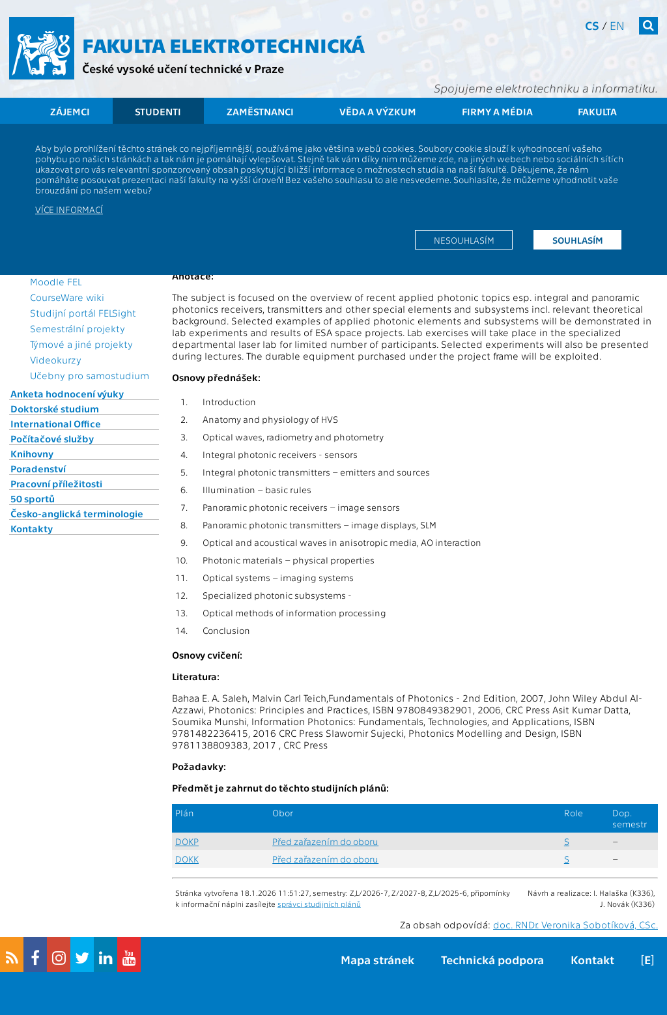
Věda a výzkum (377, 111)
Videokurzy (55, 359)
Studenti (158, 111)
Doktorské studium (54, 408)
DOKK (187, 859)
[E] (647, 959)
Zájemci (70, 111)
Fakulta (597, 111)
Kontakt (592, 959)
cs (592, 25)
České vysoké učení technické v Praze (183, 68)
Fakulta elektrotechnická (223, 44)
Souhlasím (577, 240)
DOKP (187, 841)
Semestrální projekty (77, 328)
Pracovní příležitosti (56, 483)
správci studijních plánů (319, 903)
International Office (55, 423)
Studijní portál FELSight (83, 313)
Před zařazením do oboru (325, 841)
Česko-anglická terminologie (76, 513)
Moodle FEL (55, 281)
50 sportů (32, 498)
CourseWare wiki (67, 297)
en (617, 25)
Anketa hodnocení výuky (67, 393)
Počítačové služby (52, 438)
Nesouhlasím (464, 240)
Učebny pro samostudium (89, 375)
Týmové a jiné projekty (81, 344)
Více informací (69, 209)
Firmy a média (497, 111)
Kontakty (31, 528)
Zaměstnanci (260, 111)
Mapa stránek (377, 959)
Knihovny (31, 453)
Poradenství (38, 468)
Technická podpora (492, 959)
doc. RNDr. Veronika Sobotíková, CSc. (575, 924)
